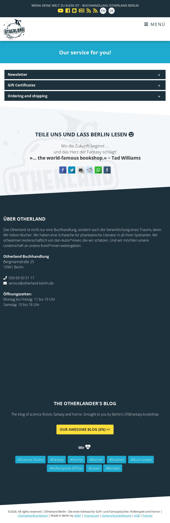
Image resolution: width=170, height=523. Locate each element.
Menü (155, 24)
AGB (137, 515)
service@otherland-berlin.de (31, 283)
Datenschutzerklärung (116, 515)
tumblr (107, 170)
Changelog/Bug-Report (33, 515)
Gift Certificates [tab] (21, 85)
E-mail (80, 170)
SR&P (77, 515)
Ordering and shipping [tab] (27, 96)
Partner (148, 515)
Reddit (89, 170)
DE (112, 11)
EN (103, 11)
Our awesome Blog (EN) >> (85, 429)
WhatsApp (98, 170)
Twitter (71, 170)
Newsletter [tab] (17, 74)
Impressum (91, 515)
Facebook (62, 170)
